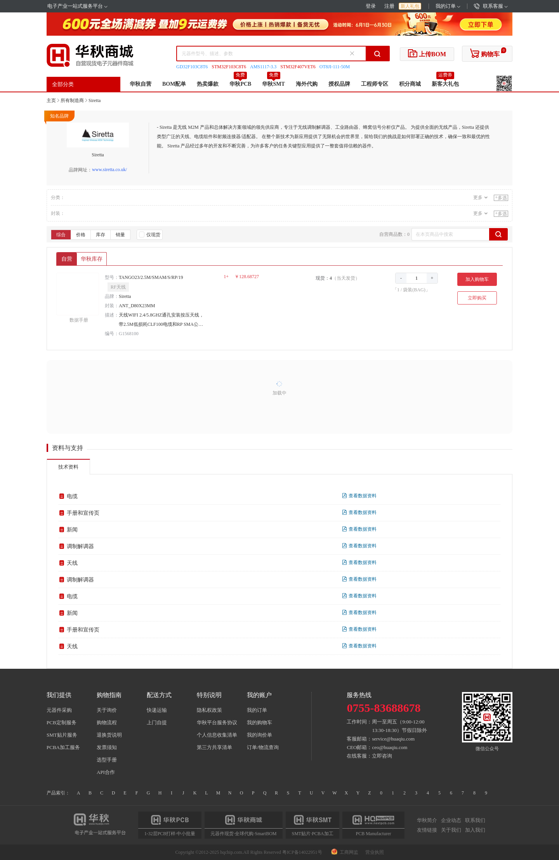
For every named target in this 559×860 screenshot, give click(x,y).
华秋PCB (240, 84)
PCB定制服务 (61, 722)
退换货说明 (109, 735)
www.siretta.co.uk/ (109, 169)
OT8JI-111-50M (334, 66)
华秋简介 (427, 820)
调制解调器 (80, 546)
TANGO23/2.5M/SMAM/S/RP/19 (151, 277)
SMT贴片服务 (62, 735)
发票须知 (107, 747)
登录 (371, 6)
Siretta (95, 100)
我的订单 (448, 6)
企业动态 (451, 820)
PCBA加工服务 (63, 747)
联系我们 (475, 820)
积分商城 (410, 84)
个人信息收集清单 (217, 735)
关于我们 (451, 829)
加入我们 (475, 829)
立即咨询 (382, 756)
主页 (51, 100)
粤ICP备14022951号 (302, 852)
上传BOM (427, 53)
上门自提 (157, 722)
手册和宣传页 (83, 513)
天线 (72, 563)
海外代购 (307, 84)
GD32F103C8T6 (192, 66)
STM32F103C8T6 (229, 66)
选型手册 (107, 760)
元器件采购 (59, 710)
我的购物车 (259, 722)
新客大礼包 (445, 84)
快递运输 (157, 710)
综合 (61, 234)
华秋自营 (140, 84)
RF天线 (118, 287)
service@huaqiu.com (393, 739)
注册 (389, 6)
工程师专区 (374, 84)
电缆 (72, 496)
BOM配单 (174, 84)
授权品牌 (339, 84)
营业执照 (374, 852)
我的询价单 (259, 735)
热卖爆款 (208, 84)
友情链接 (427, 829)
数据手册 (78, 320)
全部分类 (63, 84)
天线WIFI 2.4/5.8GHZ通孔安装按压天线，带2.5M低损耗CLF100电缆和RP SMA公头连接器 (161, 320)
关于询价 (107, 710)
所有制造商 (72, 100)
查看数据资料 (359, 495)
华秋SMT (273, 84)
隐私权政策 (209, 710)
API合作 (106, 772)
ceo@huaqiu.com (389, 747)
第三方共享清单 (214, 747)
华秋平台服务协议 (217, 722)
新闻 (72, 530)
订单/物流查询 (263, 747)
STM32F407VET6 (298, 66)
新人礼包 (410, 6)
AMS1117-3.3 (263, 66)
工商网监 (345, 852)
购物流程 (107, 722)
